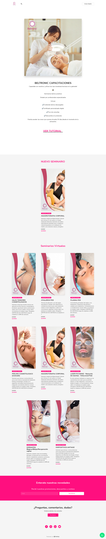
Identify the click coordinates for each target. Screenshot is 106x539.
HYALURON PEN (47, 300)
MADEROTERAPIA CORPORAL (52, 216)
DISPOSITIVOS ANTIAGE (65, 447)
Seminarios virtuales (46, 213)
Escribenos (53, 515)
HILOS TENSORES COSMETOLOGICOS (19, 301)
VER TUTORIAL (52, 131)
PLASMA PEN (75, 300)
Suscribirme (72, 493)
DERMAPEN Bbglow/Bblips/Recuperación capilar (37, 449)
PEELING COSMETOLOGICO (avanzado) (22, 375)
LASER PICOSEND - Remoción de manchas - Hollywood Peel (81, 375)
